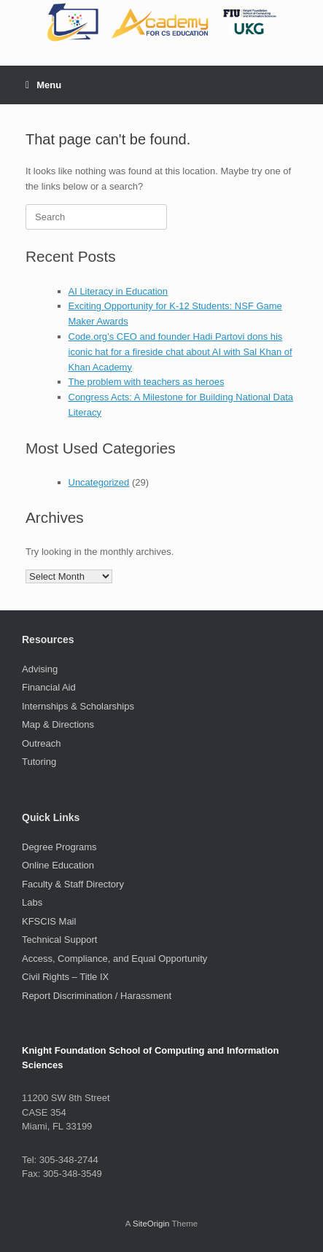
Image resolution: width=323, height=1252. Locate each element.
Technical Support (59, 939)
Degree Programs (59, 846)
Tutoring (39, 761)
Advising (40, 669)
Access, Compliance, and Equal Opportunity (114, 958)
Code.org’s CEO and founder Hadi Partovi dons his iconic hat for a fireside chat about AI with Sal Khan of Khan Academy (180, 352)
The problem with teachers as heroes (147, 381)
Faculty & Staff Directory (73, 884)
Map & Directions (58, 724)
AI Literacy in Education (118, 291)
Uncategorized (99, 482)
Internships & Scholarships (78, 706)
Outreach (41, 743)
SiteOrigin (151, 1223)
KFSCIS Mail (49, 921)
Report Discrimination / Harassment (96, 995)
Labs (32, 902)
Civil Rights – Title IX (65, 976)
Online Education (58, 865)
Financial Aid (49, 687)
